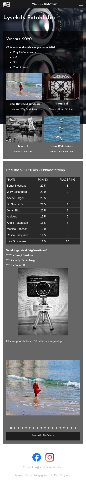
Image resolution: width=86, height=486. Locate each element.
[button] (81, 4)
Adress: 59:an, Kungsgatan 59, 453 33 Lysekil (43, 475)
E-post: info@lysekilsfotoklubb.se (43, 467)
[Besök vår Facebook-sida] (36, 457)
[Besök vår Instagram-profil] (49, 457)
